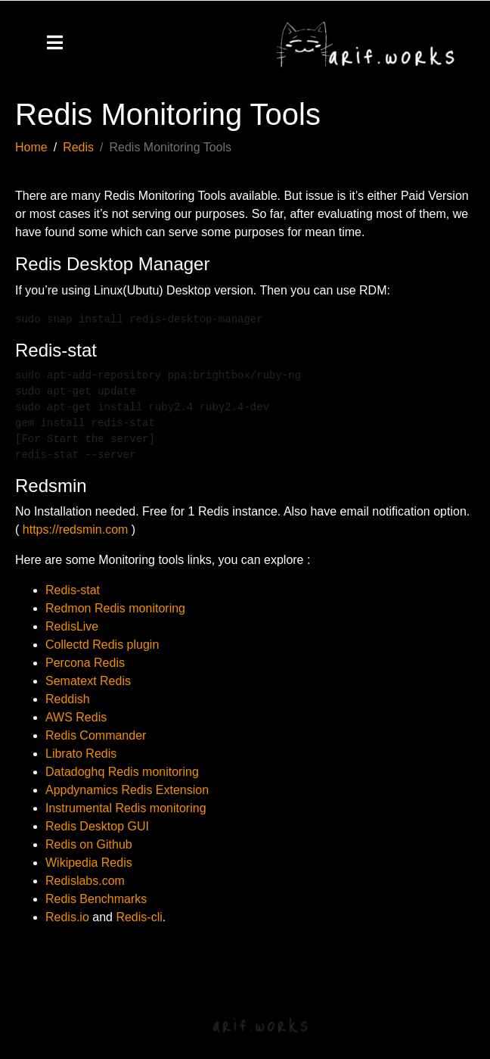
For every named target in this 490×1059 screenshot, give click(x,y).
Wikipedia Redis (88, 862)
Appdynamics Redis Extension (127, 789)
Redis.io (67, 917)
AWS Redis (76, 717)
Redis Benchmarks (96, 898)
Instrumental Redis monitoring (125, 808)
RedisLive (71, 626)
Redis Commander (95, 735)
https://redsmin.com (76, 529)
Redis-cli (139, 917)
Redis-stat (72, 590)
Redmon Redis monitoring (115, 608)
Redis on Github (88, 844)
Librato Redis (80, 753)
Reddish (67, 699)
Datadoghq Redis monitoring (122, 771)
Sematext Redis (88, 680)
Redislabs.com (85, 880)
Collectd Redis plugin (102, 644)
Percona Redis (85, 662)
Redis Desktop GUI (97, 826)
